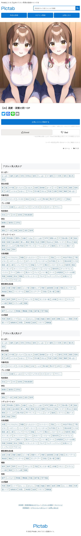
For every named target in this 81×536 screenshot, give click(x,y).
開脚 (43, 242)
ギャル (60, 265)
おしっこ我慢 (67, 319)
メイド (58, 257)
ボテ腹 (11, 188)
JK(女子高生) (67, 257)
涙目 (26, 230)
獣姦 (31, 311)
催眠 (48, 319)
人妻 (12, 265)
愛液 (3, 249)
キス (42, 207)
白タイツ (37, 269)
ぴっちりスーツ (31, 257)
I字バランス (30, 246)
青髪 (43, 288)
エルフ (20, 299)
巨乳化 (28, 176)
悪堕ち (18, 238)
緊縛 (8, 319)
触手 (3, 311)
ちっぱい (41, 176)
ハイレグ (19, 265)
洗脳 (37, 319)
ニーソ (29, 269)
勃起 (8, 249)
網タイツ (20, 272)
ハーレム (39, 246)
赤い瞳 (52, 292)
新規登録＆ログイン (32, 505)
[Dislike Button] (66, 132)
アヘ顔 (9, 230)
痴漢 (53, 246)
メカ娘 (4, 303)
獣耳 (14, 299)
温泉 (75, 242)
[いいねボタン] (26, 132)
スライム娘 (18, 303)
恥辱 (31, 230)
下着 (76, 257)
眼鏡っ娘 (5, 265)
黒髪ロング (35, 288)
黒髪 (14, 288)
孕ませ (69, 242)
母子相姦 (44, 311)
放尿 (53, 319)
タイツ (60, 261)
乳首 (49, 191)
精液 (3, 242)
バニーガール (42, 261)
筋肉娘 (42, 188)
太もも (43, 191)
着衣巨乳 (55, 269)
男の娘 (45, 199)
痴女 (75, 238)
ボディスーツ (30, 261)
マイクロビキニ (12, 257)
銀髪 (19, 288)
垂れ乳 (71, 176)
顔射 (12, 207)
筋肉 (76, 188)
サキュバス (28, 299)
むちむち (29, 188)
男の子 (52, 199)
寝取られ (53, 238)
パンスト (5, 272)
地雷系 (67, 265)
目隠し (21, 323)
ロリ (3, 199)
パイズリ (5, 207)
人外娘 (53, 299)
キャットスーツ (19, 269)
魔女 (73, 265)
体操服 (9, 276)
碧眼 (58, 292)
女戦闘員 (59, 272)
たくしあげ (39, 238)
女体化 (20, 215)
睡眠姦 (48, 323)
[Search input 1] (54, 8)
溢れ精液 (15, 242)
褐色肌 (4, 292)
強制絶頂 (13, 323)
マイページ (58, 505)
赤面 (15, 230)
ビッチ (47, 246)
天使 (36, 299)
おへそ (49, 188)
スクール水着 (70, 272)
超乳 (17, 176)
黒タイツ (29, 272)
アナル (30, 191)
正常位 (18, 223)
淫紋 (52, 257)
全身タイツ (67, 276)
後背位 (11, 223)
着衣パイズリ (60, 242)
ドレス (36, 272)
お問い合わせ (53, 508)
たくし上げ (11, 246)
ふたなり (10, 311)
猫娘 (25, 303)
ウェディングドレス (53, 276)
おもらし (31, 319)
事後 (32, 242)
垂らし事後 (25, 242)
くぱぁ (30, 238)
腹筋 (70, 188)
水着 (3, 257)
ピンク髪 (26, 288)
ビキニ (4, 261)
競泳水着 (67, 261)
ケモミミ (61, 299)
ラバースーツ (44, 257)
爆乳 (12, 176)
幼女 (27, 199)
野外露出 (10, 238)
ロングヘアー (36, 292)
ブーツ (12, 272)
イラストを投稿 (47, 505)
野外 (14, 249)
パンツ (21, 261)
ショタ (38, 199)
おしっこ (22, 319)
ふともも (14, 191)
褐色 (10, 292)
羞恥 (3, 230)
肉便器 (28, 323)
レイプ (14, 319)
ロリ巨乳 (58, 176)
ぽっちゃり (20, 188)
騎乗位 (4, 223)
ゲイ (8, 215)
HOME (21, 505)
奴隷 (34, 323)
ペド (63, 199)
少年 (58, 199)
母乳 (3, 180)
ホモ (14, 215)
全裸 (3, 238)
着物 (20, 276)
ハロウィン (13, 261)
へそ (55, 188)
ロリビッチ (11, 199)
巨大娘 (37, 191)
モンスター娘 (45, 299)
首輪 (32, 265)
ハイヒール (46, 269)
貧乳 (34, 176)
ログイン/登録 (40, 15)
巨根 (60, 191)
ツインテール (19, 292)
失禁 (75, 319)
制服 (22, 257)
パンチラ (39, 265)
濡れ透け (65, 238)
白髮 (56, 288)
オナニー (49, 207)
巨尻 (65, 188)
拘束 (3, 319)
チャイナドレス (66, 269)
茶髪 (27, 292)
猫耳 (3, 299)
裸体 (3, 246)
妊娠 (24, 238)
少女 (32, 199)
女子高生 (52, 261)
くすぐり (41, 323)
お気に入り (67, 15)
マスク (26, 265)
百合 (3, 215)
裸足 (46, 265)
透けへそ (70, 246)
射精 (8, 242)
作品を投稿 (14, 15)
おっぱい (5, 176)
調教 (58, 319)
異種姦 (18, 311)
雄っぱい (72, 191)
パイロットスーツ (30, 276)
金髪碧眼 (50, 288)
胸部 (65, 191)
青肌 (62, 288)
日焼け (45, 292)
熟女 (68, 199)
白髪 (8, 288)
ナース (52, 272)
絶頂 (20, 230)
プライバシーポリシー (39, 508)
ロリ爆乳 (50, 176)
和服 (3, 276)
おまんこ (22, 191)
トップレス (6, 280)
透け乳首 (20, 246)
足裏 (55, 191)
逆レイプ (5, 323)
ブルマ (41, 276)
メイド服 (44, 272)
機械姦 (24, 311)
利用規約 (26, 508)
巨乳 (22, 176)
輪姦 (43, 319)
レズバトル (61, 246)
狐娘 (10, 303)
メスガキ (20, 199)
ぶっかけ (19, 207)
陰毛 (60, 188)
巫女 (15, 276)
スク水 (75, 261)
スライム (70, 299)
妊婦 (36, 188)
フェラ (26, 207)
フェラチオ (35, 207)
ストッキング (7, 269)
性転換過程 (28, 215)
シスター (53, 265)
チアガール (16, 280)
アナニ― (58, 207)
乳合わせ (50, 242)
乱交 (37, 242)
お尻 (7, 191)
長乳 (65, 176)
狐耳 (8, 299)
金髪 (3, 288)
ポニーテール (70, 288)
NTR (46, 238)
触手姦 (37, 311)
